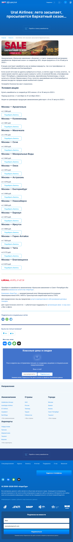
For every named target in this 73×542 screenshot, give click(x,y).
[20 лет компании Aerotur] (3, 3)
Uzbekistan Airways (7, 402)
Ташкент (51, 415)
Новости (10, 38)
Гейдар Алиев (5, 426)
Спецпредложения (7, 463)
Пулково (4, 430)
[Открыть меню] (71, 2)
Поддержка (46, 463)
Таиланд (27, 408)
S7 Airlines (4, 408)
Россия (27, 405)
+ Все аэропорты (6, 443)
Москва (50, 402)
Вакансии (64, 463)
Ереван (50, 405)
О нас (56, 463)
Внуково (4, 439)
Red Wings (4, 415)
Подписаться (45, 374)
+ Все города (52, 418)
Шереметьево (5, 433)
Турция (27, 412)
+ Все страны (29, 418)
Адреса (19, 463)
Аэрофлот (4, 412)
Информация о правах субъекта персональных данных (19, 499)
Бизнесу (28, 463)
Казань (50, 408)
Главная (3, 38)
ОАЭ (26, 402)
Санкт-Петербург (53, 412)
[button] (51, 2)
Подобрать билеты (11, 115)
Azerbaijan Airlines (7, 405)
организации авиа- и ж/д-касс (58, 305)
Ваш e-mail (37, 369)
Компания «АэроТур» (9, 293)
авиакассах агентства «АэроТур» (21, 290)
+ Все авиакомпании (7, 418)
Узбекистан (28, 415)
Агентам (37, 463)
